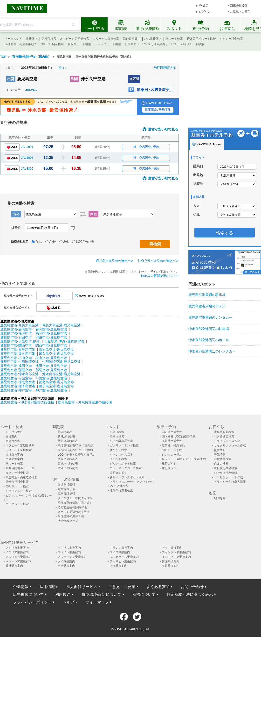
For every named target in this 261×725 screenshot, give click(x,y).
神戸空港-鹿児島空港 (51, 390)
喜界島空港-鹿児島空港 (56, 350)
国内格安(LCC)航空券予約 (179, 436)
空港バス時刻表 (68, 468)
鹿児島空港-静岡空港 (16, 329)
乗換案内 (32, 38)
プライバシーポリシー (32, 602)
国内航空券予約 (172, 432)
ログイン (204, 11)
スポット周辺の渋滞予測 (73, 512)
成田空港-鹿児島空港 (51, 366)
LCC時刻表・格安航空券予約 (76, 454)
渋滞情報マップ (68, 521)
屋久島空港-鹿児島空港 (56, 354)
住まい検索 (221, 463)
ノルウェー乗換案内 (19, 557)
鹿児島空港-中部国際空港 (19, 362)
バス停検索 (117, 432)
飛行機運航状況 (165, 67)
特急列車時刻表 (68, 441)
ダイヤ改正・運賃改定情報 (75, 498)
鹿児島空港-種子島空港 (17, 386)
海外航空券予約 (172, 441)
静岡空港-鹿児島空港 (51, 329)
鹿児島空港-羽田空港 (16, 337)
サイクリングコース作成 (230, 445)
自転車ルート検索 (79, 44)
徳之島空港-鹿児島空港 (56, 382)
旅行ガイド (169, 463)
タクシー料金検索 (231, 38)
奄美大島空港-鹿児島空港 (61, 325)
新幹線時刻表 (66, 436)
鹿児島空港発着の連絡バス (115, 261)
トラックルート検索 (108, 44)
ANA (52, 242)
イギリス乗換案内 (69, 547)
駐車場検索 (117, 436)
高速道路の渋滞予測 (71, 516)
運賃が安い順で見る (163, 129)
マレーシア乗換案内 (19, 561)
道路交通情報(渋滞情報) (73, 507)
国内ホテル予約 (172, 450)
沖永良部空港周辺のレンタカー (212, 351)
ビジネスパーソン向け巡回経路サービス (151, 44)
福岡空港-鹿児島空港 (51, 333)
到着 (74, 79)
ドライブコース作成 (227, 441)
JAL (66, 242)
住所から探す (118, 450)
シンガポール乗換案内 (124, 557)
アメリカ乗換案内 (17, 547)
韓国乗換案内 (170, 561)
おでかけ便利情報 (225, 472)
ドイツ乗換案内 (172, 547)
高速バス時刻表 (68, 463)
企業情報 (20, 587)
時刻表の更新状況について (160, 276)
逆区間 (134, 79)
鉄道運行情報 (66, 484)
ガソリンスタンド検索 (124, 445)
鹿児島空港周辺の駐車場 (207, 295)
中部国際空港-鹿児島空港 (61, 362)
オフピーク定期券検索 (74, 38)
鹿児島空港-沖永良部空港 (19, 374)
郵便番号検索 (222, 459)
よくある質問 (158, 587)
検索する (224, 232)
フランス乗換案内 (121, 547)
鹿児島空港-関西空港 (16, 345)
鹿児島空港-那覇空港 (16, 370)
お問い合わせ (192, 587)
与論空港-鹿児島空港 (51, 378)
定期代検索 (49, 38)
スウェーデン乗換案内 (72, 557)
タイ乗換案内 (66, 561)
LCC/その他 (85, 242)
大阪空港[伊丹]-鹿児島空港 (64, 341)
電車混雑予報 (66, 493)
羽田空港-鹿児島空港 (51, 337)
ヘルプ (68, 602)
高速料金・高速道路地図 (21, 44)
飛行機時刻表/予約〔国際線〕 (77, 450)
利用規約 (62, 594)
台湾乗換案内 (66, 565)
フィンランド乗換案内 (176, 552)
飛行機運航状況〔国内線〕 (75, 502)
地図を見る (221, 498)
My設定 (203, 5)
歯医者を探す (118, 472)
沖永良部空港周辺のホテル (208, 340)
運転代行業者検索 (121, 490)
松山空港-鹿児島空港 (51, 358)
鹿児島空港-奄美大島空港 (19, 325)
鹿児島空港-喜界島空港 (17, 350)
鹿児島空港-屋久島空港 (17, 354)
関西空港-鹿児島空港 (51, 345)
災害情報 (220, 450)
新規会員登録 (238, 5)
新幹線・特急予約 (173, 445)
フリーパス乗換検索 (106, 38)
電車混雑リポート (69, 489)
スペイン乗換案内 (69, 552)
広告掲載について (28, 594)
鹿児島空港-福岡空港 (16, 333)
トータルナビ (13, 38)
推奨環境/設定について (101, 594)
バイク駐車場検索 (121, 441)
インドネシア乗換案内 (176, 557)
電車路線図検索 (224, 432)
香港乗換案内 (14, 565)
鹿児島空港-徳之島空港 (17, 382)
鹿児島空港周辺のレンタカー (210, 317)
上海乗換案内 (118, 565)
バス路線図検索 (224, 436)
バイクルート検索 (192, 44)
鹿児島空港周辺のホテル (207, 306)
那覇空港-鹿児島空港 (51, 370)
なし (38, 242)
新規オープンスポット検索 (127, 477)
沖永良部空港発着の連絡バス (158, 261)
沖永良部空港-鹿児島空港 (61, 374)
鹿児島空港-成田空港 (16, 366)
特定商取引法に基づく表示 (190, 594)
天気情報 (220, 454)
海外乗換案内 (131, 38)
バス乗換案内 (153, 38)
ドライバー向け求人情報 (230, 481)
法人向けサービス (81, 587)
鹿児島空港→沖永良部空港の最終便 (85, 402)
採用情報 (47, 587)
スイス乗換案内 (120, 552)
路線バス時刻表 (68, 459)
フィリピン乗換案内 (123, 561)
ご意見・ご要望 (240, 11)
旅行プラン (169, 468)
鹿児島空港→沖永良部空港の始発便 (27, 402)
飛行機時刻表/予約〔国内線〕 (77, 445)
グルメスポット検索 (123, 463)
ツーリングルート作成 (228, 477)
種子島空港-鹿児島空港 (56, 386)
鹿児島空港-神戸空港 (16, 390)
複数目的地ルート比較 (201, 38)
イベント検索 (118, 459)
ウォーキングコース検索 (126, 468)
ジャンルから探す (121, 454)
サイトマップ (97, 602)
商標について (144, 594)
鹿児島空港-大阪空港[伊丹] (20, 341)
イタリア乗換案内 (17, 552)
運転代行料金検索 (52, 44)
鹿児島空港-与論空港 (16, 378)
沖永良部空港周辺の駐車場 (208, 329)
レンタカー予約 (172, 454)
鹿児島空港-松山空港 (16, 358)
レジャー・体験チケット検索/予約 (184, 459)
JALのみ (31, 90)
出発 (10, 79)
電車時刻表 (65, 432)
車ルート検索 (174, 38)
